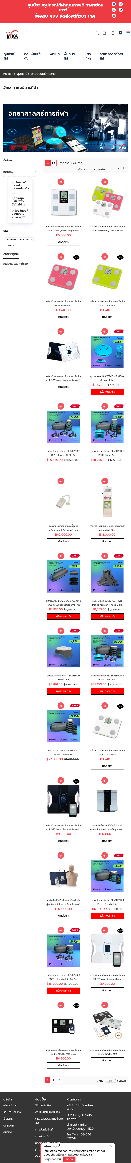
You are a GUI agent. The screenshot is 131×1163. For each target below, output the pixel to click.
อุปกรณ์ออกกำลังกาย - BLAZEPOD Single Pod (63, 682)
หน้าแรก (8, 73)
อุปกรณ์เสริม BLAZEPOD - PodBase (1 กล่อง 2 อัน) (107, 380)
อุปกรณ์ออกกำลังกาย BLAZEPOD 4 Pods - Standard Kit (107, 911)
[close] (111, 1146)
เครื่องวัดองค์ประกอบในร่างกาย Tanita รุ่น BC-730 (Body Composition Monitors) (107, 230)
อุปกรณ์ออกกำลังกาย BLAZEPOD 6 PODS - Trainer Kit (63, 759)
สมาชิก (7, 1141)
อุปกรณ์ (22, 73)
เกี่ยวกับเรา (10, 1115)
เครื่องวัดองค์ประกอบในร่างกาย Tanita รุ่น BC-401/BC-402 (107, 1060)
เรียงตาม (83, 168)
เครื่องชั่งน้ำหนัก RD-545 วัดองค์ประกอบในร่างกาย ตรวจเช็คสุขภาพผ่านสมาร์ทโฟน (107, 835)
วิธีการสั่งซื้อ (43, 1115)
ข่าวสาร (8, 1128)
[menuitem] (20, 187)
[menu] (20, 200)
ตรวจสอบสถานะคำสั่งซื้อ (49, 1130)
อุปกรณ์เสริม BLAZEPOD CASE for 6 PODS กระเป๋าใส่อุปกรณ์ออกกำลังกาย (63, 608)
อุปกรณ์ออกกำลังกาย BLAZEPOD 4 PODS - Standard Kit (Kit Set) (63, 987)
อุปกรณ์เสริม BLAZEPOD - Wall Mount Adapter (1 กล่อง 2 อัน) (107, 608)
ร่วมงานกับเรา (12, 1121)
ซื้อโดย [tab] (7, 160)
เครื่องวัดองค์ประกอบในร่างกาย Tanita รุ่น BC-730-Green (107, 304)
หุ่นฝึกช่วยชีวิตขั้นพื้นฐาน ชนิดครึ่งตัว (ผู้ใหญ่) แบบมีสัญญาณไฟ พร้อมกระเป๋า (63, 911)
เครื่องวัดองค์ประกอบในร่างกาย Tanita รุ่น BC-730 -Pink (63, 304)
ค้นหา (97, 33)
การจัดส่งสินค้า (45, 1139)
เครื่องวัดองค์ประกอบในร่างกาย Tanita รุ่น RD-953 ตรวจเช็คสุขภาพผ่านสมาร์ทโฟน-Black (63, 835)
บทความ (8, 1135)
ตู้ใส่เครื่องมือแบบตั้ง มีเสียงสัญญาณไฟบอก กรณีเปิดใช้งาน (107, 532)
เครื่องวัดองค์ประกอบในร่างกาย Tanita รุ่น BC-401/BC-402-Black (63, 1062)
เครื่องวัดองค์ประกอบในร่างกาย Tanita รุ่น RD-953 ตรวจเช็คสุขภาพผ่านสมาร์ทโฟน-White (107, 987)
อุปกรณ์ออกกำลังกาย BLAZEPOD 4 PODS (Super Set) (107, 684)
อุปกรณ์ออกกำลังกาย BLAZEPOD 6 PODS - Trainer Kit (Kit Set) (63, 457)
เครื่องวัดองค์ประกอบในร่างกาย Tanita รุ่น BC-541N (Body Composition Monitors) (63, 230)
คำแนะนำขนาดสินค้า (47, 1121)
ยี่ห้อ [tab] (6, 231)
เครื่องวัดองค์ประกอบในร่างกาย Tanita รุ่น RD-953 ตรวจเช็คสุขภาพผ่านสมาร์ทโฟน (63, 382)
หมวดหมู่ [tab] (8, 172)
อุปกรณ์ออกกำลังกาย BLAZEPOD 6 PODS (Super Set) (107, 457)
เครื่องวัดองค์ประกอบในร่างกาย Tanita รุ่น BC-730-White (107, 757)
